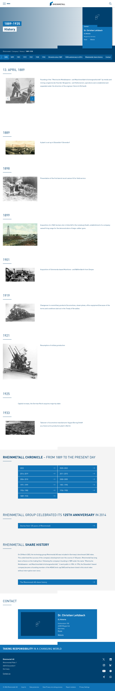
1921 (41, 57)
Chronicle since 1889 (66, 57)
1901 (29, 57)
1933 (54, 57)
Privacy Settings (84, 687)
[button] (1, 57)
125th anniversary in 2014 (84, 57)
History (22, 51)
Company (15, 51)
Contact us (6, 674)
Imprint (23, 687)
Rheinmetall (7, 51)
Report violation (71, 687)
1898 (16, 57)
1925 (48, 57)
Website (92, 39)
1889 (10, 57)
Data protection (34, 687)
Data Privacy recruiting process (52, 687)
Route (85, 39)
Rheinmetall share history (104, 57)
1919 (35, 57)
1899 (23, 57)
